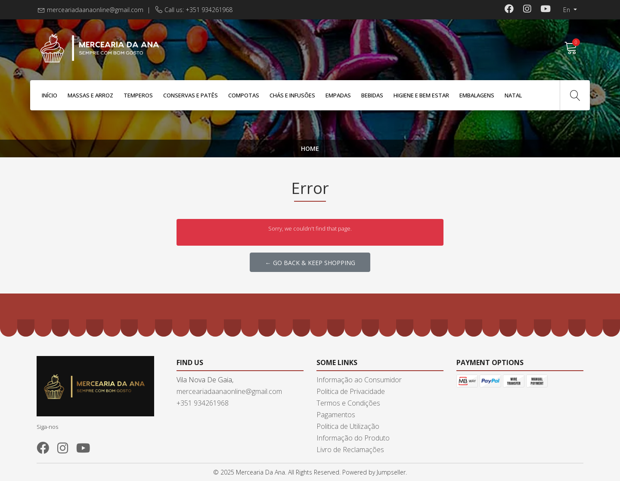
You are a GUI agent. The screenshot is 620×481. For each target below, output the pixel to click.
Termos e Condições (348, 403)
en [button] (567, 10)
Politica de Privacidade (350, 391)
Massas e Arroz (90, 95)
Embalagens (476, 95)
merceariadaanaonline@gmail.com (95, 10)
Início (49, 95)
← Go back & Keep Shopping (310, 263)
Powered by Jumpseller (374, 472)
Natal (513, 95)
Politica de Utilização (347, 426)
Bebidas (372, 95)
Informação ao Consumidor (359, 379)
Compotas (243, 95)
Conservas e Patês (190, 95)
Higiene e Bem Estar (421, 95)
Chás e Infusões (292, 95)
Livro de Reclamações (350, 449)
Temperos (138, 95)
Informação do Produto (353, 438)
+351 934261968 (203, 403)
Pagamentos (335, 414)
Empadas (338, 95)
